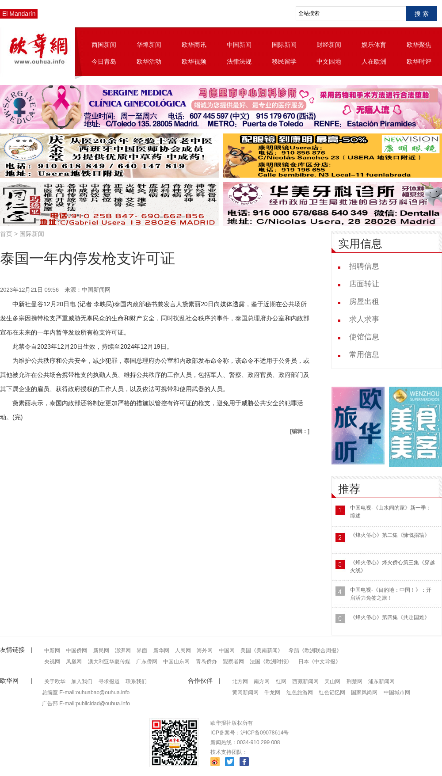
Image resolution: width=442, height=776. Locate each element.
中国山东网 (176, 661)
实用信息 (360, 244)
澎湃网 (123, 650)
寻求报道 (109, 681)
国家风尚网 (364, 692)
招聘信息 (364, 266)
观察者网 (233, 661)
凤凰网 (74, 661)
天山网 (332, 681)
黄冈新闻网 (245, 692)
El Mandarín (18, 13)
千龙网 (272, 692)
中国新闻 (239, 44)
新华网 (161, 650)
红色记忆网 (332, 692)
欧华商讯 (194, 44)
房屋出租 (364, 301)
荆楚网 (354, 681)
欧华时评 (419, 61)
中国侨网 (76, 650)
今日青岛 (103, 61)
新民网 (101, 650)
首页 (6, 233)
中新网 (52, 650)
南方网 (262, 681)
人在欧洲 (374, 61)
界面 (142, 650)
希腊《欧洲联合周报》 (315, 650)
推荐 (349, 489)
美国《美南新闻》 (261, 650)
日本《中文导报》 (319, 661)
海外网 (205, 650)
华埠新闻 (149, 44)
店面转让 (364, 284)
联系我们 (136, 681)
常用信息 (364, 354)
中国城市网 (397, 692)
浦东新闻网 (381, 681)
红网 (281, 681)
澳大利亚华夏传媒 (109, 661)
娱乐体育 (374, 44)
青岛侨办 (206, 661)
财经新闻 (328, 44)
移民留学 (284, 61)
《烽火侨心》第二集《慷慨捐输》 (390, 535)
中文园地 (328, 61)
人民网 (183, 650)
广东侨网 (146, 661)
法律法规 (239, 61)
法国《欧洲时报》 (271, 661)
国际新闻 (284, 44)
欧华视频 (194, 61)
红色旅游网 (299, 692)
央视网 (52, 661)
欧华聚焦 (419, 44)
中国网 (227, 650)
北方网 (240, 681)
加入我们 (81, 681)
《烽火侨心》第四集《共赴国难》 (390, 617)
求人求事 (364, 319)
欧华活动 (149, 61)
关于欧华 (54, 681)
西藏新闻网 (305, 681)
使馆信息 (364, 337)
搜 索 (422, 13)
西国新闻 (103, 44)
